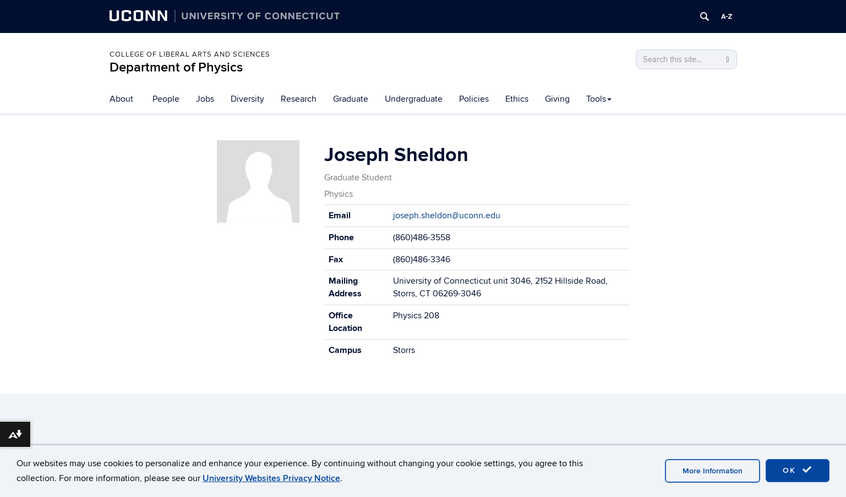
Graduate (350, 98)
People (165, 98)
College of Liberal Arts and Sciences (190, 54)
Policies (474, 98)
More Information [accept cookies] (713, 471)
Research (298, 98)
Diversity (247, 98)
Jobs (205, 98)
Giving (557, 98)
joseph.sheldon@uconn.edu (446, 215)
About (121, 98)
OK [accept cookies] (797, 470)
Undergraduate (414, 98)
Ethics (516, 98)
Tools (599, 98)
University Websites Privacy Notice (271, 478)
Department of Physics (176, 67)
